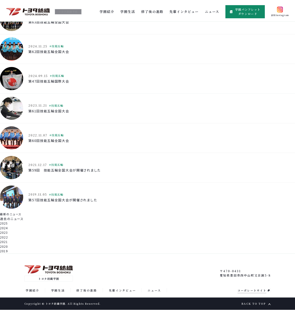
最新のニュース (12, 228)
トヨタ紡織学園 (70, 12)
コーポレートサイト (251, 304)
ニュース (212, 11)
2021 (4, 256)
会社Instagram (280, 15)
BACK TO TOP (253, 318)
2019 (4, 265)
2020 (4, 260)
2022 (4, 251)
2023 (4, 246)
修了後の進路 (152, 11)
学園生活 (127, 11)
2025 (4, 237)
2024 (4, 242)
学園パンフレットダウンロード (248, 11)
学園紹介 (107, 11)
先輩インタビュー (184, 11)
